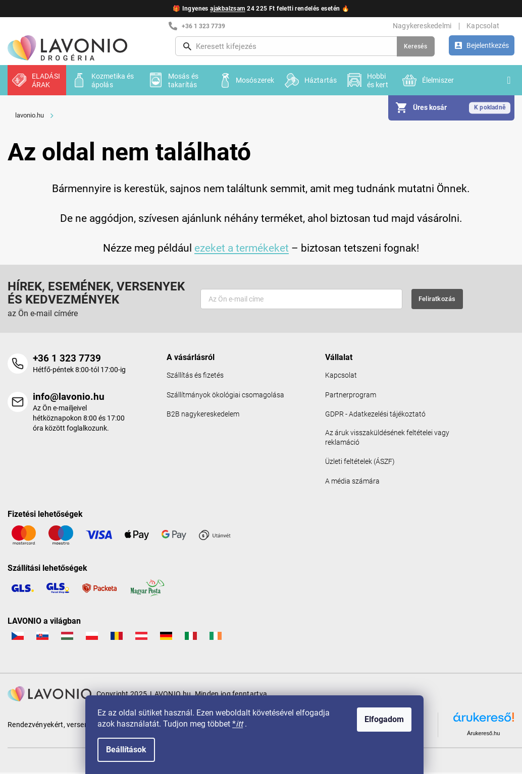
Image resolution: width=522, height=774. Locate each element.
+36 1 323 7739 (67, 358)
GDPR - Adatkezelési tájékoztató (375, 414)
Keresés (415, 46)
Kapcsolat (482, 26)
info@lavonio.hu (69, 397)
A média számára (352, 483)
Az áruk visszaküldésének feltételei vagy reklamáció (387, 438)
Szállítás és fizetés (195, 375)
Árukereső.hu (483, 735)
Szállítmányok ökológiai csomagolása (225, 395)
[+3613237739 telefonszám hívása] (231, 25)
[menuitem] (37, 80)
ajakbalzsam (227, 8)
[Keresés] (305, 46)
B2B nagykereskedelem (203, 414)
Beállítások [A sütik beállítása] (133, 749)
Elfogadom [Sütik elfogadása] (390, 719)
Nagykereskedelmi (422, 26)
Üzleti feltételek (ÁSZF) (360, 463)
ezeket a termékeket (241, 248)
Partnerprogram (350, 395)
